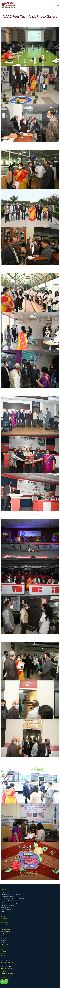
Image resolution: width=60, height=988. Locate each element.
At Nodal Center (5, 970)
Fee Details (3, 946)
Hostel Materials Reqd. (7, 973)
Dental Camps (4, 918)
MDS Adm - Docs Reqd (7, 962)
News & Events (4, 913)
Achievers (3, 953)
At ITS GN (4, 972)
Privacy (2, 933)
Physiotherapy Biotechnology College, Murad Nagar (12, 898)
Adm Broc (3, 961)
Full (13, 959)
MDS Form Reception (5, 931)
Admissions (4, 940)
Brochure (9, 959)
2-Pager (11, 961)
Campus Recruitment (5, 944)
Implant (3, 977)
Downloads (3, 951)
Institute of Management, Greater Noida (10, 904)
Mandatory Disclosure (6, 909)
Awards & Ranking (5, 915)
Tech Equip (3, 955)
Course (7, 977)
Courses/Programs (5, 938)
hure (7, 961)
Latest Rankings (4, 922)
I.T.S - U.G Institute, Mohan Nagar (8, 905)
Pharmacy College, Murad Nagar (8, 900)
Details (6, 979)
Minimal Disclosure (5, 907)
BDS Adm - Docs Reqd (7, 968)
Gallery (2, 920)
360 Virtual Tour (4, 937)
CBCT (2, 979)
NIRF (2, 949)
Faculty (2, 893)
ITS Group (3, 889)
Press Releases (4, 916)
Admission (4, 959)
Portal (8, 948)
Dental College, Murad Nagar (7, 896)
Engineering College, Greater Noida (9, 902)
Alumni (2, 942)
